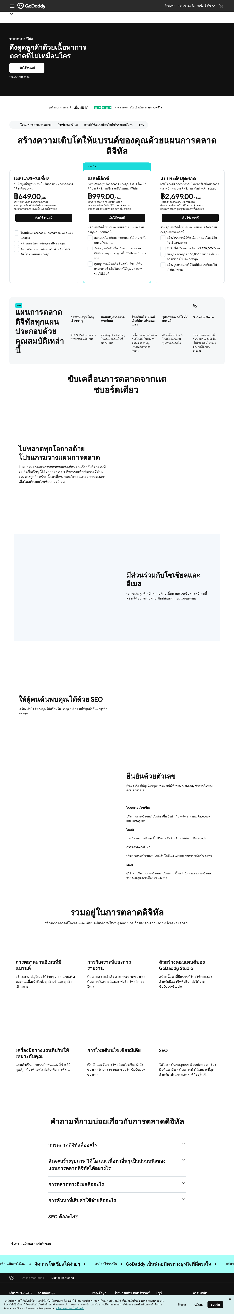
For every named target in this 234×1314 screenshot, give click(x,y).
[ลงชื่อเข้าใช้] (206, 5)
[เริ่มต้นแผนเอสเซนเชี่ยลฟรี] (43, 218)
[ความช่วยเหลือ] (186, 5)
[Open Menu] (10, 5)
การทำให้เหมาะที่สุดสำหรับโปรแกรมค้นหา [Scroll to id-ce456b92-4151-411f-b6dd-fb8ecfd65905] (108, 124)
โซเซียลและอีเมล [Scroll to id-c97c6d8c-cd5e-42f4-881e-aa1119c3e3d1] (68, 124)
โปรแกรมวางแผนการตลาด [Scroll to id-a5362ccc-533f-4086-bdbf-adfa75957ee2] (35, 124)
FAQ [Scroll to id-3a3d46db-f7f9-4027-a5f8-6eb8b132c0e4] (141, 124)
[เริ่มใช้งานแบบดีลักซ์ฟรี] (26, 68)
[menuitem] (13, 125)
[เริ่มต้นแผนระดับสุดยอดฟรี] (190, 218)
